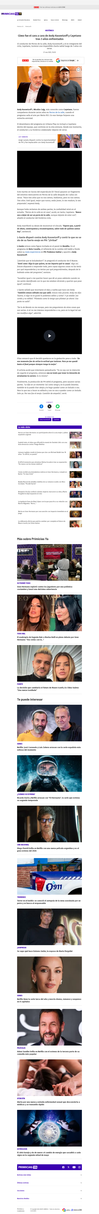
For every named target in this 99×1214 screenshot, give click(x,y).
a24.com (61, 7)
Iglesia (46, 20)
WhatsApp (65, 20)
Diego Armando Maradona (22, 20)
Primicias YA (20, 26)
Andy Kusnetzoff (45, 419)
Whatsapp (57, 407)
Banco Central (55, 20)
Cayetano (56, 419)
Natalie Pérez (37, 20)
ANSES (72, 20)
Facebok (41, 407)
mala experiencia (32, 252)
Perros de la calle (56, 112)
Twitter (49, 407)
